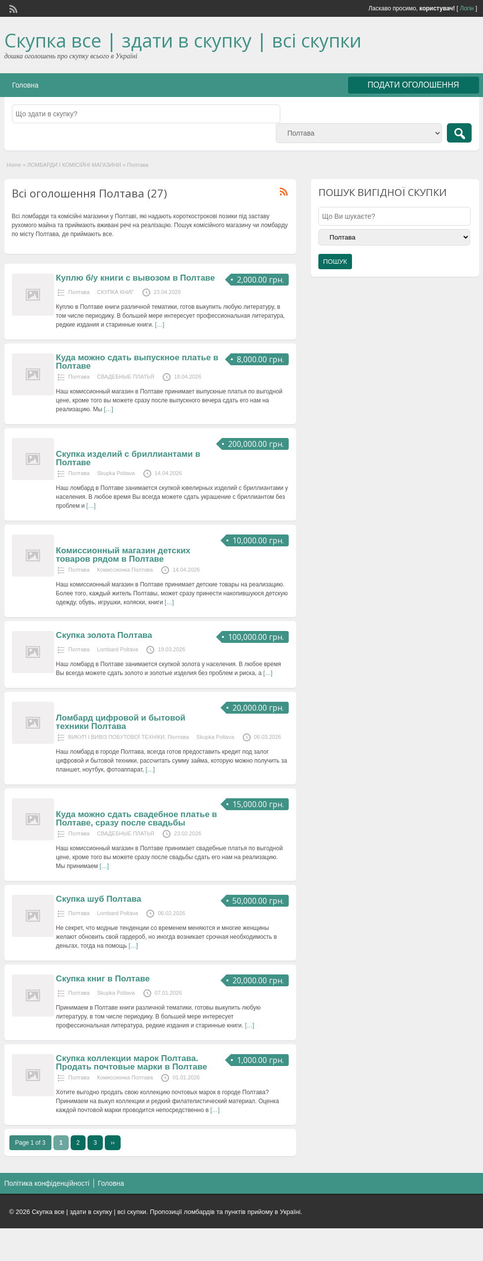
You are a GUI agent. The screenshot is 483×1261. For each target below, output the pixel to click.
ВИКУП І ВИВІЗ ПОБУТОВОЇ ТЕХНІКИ (116, 737)
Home (14, 165)
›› (113, 1142)
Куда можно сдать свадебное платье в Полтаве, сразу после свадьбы (136, 818)
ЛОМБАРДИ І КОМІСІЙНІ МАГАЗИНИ (74, 165)
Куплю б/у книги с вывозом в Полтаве (135, 278)
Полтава (78, 292)
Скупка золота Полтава (104, 635)
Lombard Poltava (117, 649)
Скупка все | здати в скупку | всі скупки (182, 40)
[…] (160, 324)
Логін (467, 8)
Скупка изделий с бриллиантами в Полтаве (128, 458)
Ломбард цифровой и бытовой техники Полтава (120, 722)
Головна (25, 85)
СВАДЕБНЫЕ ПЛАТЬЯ (125, 377)
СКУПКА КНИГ (115, 292)
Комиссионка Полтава (125, 570)
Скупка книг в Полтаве (103, 978)
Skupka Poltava (115, 473)
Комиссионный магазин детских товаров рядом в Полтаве (123, 555)
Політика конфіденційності (46, 1183)
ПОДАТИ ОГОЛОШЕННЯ (413, 85)
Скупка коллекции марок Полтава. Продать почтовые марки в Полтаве (131, 1062)
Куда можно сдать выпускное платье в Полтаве (137, 362)
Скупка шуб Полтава (98, 899)
